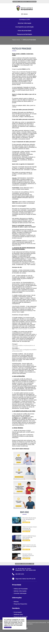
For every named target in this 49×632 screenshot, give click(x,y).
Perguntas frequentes (20, 604)
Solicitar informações (20, 591)
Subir (32, 563)
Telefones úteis (18, 614)
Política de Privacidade (21, 588)
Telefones (15, 1)
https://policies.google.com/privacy (24, 328)
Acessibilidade (32, 1)
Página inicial (16, 39)
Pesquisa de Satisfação (21, 616)
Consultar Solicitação (20, 593)
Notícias (16, 601)
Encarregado (23, 1)
